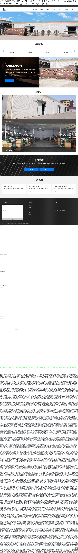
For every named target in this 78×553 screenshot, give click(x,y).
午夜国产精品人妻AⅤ (51, 364)
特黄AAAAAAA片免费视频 (51, 426)
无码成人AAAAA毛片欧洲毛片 (54, 447)
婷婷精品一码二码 (54, 433)
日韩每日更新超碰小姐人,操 (38, 546)
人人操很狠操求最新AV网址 (47, 365)
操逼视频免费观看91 (39, 456)
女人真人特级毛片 (43, 476)
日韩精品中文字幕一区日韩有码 (9, 385)
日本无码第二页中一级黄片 (50, 398)
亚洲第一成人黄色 (67, 397)
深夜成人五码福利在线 (11, 363)
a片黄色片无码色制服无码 (47, 439)
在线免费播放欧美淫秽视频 (19, 456)
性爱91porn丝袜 (15, 532)
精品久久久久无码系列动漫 (53, 496)
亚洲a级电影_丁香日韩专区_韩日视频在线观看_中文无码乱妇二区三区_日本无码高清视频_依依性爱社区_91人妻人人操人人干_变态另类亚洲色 (38, 2)
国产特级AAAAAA (58, 364)
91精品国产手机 (30, 516)
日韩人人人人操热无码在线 (65, 467)
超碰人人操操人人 (69, 390)
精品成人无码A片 (33, 482)
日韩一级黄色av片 (66, 366)
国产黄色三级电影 (72, 512)
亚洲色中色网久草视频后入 (71, 537)
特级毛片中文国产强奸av (10, 364)
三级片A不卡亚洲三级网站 (4, 394)
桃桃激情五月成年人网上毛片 (45, 440)
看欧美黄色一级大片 (60, 478)
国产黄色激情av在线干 (54, 393)
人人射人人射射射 (6, 453)
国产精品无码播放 (75, 449)
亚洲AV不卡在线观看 (38, 384)
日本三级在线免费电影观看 (41, 547)
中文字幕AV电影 (18, 439)
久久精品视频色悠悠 (60, 541)
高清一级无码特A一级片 (44, 434)
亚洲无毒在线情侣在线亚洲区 (23, 483)
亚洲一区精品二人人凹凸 (17, 397)
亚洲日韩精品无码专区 (5, 404)
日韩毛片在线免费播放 (42, 401)
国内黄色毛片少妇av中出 (73, 498)
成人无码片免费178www (16, 548)
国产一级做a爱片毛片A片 (30, 512)
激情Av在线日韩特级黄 (17, 475)
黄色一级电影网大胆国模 (65, 364)
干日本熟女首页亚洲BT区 (56, 551)
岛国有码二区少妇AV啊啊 (6, 420)
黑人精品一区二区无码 (51, 481)
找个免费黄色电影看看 (17, 540)
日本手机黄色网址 (15, 483)
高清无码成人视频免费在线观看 (35, 525)
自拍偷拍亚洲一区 (14, 526)
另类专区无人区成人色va (35, 460)
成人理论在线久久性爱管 (32, 415)
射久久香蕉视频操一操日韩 (33, 378)
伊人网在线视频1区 (29, 427)
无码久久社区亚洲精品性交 (56, 492)
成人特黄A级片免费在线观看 (46, 379)
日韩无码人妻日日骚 (23, 422)
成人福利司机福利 (48, 449)
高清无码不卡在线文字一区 (9, 407)
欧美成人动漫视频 (30, 546)
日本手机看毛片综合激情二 (42, 446)
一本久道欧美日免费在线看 (69, 482)
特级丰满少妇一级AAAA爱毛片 (50, 526)
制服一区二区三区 (48, 467)
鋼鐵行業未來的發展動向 (9, 175)
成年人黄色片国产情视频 (27, 482)
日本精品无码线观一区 (53, 413)
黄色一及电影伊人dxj (66, 478)
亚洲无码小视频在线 (59, 512)
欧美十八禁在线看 (22, 538)
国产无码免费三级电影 (50, 511)
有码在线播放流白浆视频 (4, 499)
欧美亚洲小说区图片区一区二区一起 (53, 399)
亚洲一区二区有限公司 (39, 489)
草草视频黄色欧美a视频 (47, 519)
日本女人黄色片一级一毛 (64, 499)
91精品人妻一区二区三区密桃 (9, 525)
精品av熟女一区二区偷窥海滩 (54, 513)
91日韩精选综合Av (32, 379)
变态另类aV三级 (32, 448)
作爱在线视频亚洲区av (44, 369)
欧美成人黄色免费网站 (54, 441)
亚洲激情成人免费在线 (39, 455)
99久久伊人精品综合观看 (26, 435)
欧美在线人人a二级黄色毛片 (8, 491)
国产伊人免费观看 (51, 533)
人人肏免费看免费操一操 (19, 432)
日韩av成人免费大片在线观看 (45, 495)
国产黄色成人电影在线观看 (50, 414)
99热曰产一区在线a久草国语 (49, 462)
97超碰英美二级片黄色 (35, 426)
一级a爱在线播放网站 (25, 434)
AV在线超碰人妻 (72, 490)
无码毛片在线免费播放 (17, 399)
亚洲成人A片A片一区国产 (19, 392)
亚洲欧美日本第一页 (38, 454)
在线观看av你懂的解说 (64, 547)
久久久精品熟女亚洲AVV (51, 454)
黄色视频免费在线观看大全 (18, 383)
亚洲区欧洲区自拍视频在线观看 (65, 551)
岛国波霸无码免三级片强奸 (63, 509)
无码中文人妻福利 (32, 419)
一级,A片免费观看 (4, 503)
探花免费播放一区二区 (13, 448)
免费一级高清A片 (2, 383)
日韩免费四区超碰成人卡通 (53, 370)
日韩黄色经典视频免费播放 (14, 425)
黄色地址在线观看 (28, 505)
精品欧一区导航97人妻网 (7, 370)
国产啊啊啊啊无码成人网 (16, 413)
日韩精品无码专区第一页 (24, 539)
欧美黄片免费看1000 (65, 373)
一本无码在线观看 (55, 475)
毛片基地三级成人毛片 (53, 419)
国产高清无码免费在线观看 (55, 517)
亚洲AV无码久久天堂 (26, 448)
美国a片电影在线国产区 (34, 366)
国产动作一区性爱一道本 (54, 546)
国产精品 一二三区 (42, 449)
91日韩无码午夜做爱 (39, 365)
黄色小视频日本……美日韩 (5, 511)
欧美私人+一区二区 (37, 502)
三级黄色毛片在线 (73, 551)
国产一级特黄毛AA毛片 (34, 523)
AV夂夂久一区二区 (18, 511)
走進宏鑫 (30, 194)
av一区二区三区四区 (47, 383)
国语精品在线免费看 (72, 538)
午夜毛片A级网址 (47, 488)
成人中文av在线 (61, 379)
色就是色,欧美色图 (15, 492)
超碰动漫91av (33, 505)
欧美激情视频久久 (65, 415)
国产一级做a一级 (53, 439)
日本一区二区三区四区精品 (10, 467)
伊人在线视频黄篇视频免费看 (11, 418)
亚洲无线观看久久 (23, 413)
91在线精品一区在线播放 (65, 502)
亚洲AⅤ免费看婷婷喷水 (25, 447)
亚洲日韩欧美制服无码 (66, 433)
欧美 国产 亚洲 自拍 (37, 533)
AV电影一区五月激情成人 (11, 504)
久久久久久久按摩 (58, 446)
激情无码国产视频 (9, 427)
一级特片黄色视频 (5, 373)
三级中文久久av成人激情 (72, 531)
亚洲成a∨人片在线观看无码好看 (50, 390)
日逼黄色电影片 (18, 378)
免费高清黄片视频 (17, 488)
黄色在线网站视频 (44, 530)
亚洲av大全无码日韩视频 (53, 422)
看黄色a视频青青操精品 (42, 414)
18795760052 (6, 6)
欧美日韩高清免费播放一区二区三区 (43, 513)
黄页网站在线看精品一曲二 (9, 415)
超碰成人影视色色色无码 (16, 551)
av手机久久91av (57, 406)
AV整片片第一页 (4, 475)
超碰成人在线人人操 (17, 364)
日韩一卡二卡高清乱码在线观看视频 (8, 547)
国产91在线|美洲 (59, 534)
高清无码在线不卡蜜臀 (16, 369)
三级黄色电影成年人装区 (63, 399)
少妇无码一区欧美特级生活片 (17, 484)
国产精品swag (55, 378)
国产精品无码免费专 (71, 491)
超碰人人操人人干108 (31, 440)
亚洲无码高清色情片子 (50, 539)
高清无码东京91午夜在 (26, 526)
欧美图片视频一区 (6, 448)
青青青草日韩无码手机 (17, 503)
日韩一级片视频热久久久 (29, 513)
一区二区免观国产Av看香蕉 (62, 468)
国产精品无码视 (70, 499)
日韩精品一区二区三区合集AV (67, 534)
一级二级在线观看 (3, 408)
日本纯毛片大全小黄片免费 (11, 552)
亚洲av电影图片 (69, 404)
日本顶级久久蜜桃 (73, 440)
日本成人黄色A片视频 (45, 370)
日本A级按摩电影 (16, 518)
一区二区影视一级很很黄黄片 (49, 504)
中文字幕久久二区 (13, 523)
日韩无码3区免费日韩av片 (43, 386)
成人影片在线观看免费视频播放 (38, 519)
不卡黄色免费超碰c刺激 (9, 380)
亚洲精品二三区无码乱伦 (21, 530)
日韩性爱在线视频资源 (56, 540)
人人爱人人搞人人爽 (25, 475)
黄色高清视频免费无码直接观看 (14, 433)
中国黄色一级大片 (51, 415)
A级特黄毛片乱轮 (33, 365)
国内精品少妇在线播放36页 (36, 474)
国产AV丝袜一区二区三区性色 (24, 419)
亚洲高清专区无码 (8, 530)
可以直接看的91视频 (21, 401)
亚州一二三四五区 (33, 532)
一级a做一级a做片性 (71, 517)
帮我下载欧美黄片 (74, 526)
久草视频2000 (70, 454)
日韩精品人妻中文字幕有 (68, 460)
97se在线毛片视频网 (11, 394)
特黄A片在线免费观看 (16, 464)
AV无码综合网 (12, 517)
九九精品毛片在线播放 (59, 498)
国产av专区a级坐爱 (22, 519)
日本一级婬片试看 (17, 462)
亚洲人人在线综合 (8, 513)
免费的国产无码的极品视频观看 (65, 540)
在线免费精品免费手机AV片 (41, 397)
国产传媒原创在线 (17, 373)
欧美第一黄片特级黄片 (23, 384)
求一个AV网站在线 (33, 548)
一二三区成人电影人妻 (56, 392)
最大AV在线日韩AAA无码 (47, 433)
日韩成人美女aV (73, 461)
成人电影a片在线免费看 (58, 434)
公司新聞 (39, 169)
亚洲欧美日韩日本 (8, 492)
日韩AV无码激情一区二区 (39, 448)
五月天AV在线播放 (62, 457)
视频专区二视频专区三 (46, 456)
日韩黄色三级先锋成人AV (59, 418)
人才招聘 (30, 201)
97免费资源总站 (29, 540)
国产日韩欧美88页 (67, 370)
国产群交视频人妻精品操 (40, 492)
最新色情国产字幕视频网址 (70, 523)
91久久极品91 (13, 370)
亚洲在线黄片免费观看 (31, 433)
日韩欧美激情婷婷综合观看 (18, 525)
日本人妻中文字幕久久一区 (22, 406)
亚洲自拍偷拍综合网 (66, 421)
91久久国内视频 (71, 511)
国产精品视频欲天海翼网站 (66, 497)
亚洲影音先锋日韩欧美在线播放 (8, 429)
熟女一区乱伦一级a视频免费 (16, 512)
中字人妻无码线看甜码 (3, 454)
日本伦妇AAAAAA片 (34, 385)
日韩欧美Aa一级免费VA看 (71, 527)
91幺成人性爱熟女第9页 (64, 517)
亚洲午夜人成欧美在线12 (51, 446)
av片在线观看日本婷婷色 (46, 503)
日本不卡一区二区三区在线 (31, 420)
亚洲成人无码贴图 (20, 448)
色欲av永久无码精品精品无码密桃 (10, 506)
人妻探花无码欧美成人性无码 (53, 405)
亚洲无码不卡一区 (8, 400)
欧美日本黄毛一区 (36, 539)
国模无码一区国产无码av (69, 383)
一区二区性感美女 (43, 393)
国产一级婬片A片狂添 (59, 481)
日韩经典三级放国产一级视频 (10, 537)
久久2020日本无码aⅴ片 (13, 406)
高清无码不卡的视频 (28, 545)
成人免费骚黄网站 (50, 432)
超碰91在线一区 (25, 412)
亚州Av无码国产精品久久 (66, 394)
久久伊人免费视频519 (21, 366)
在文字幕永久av (66, 503)
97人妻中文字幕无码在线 (52, 394)
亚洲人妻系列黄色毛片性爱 (28, 506)
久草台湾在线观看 (48, 461)
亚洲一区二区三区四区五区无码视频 (20, 391)
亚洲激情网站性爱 (68, 387)
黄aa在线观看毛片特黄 (46, 546)
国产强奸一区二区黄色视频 (55, 385)
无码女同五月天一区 (70, 442)
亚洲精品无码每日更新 (61, 419)
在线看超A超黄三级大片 (23, 478)
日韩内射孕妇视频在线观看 (40, 527)
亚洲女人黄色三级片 (29, 450)
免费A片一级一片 (29, 491)
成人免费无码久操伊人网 (42, 392)
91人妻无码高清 (63, 455)
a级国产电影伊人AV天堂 (4, 435)
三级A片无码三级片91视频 (64, 531)
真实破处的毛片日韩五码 (23, 502)
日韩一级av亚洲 (39, 439)
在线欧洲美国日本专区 (71, 376)
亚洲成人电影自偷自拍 (60, 503)
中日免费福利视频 (37, 476)
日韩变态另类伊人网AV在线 (47, 551)
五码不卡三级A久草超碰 (35, 418)
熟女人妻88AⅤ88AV (8, 384)
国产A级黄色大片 (51, 400)
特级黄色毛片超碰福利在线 (47, 471)
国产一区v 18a (10, 369)
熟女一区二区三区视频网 (46, 419)
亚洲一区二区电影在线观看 (66, 412)
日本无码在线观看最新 (22, 427)
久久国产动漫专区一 (40, 551)
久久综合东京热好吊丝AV (23, 534)
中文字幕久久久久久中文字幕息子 (43, 534)
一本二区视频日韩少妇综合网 (59, 483)
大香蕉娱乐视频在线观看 (57, 477)
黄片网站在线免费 (62, 440)
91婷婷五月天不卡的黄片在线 (22, 492)
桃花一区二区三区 (63, 404)
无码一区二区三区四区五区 (52, 474)
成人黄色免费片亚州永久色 (39, 383)
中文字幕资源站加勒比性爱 (9, 497)
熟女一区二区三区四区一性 (73, 539)
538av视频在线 (36, 412)
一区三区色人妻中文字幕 (9, 383)
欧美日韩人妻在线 (22, 524)
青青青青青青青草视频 (4, 412)
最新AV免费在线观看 (40, 404)
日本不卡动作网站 (51, 429)
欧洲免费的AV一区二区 (16, 533)
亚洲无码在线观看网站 (11, 499)
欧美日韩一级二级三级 (61, 436)
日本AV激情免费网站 (34, 461)
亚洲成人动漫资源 (34, 511)
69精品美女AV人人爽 (4, 474)
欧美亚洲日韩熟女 (67, 450)
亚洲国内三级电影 (57, 533)
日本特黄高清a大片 (66, 498)
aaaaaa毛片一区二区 (35, 510)
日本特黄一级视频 (53, 488)
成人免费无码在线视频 (10, 503)
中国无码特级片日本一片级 (38, 475)
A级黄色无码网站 (53, 421)
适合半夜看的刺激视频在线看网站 (58, 435)
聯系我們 (30, 204)
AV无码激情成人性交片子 (12, 457)
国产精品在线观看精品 (9, 422)
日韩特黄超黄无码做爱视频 (66, 429)
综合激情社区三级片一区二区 (55, 380)
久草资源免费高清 (26, 517)
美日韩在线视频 (33, 377)
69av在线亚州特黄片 (65, 511)
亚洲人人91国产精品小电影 (50, 418)
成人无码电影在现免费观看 (69, 385)
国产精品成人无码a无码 (43, 426)
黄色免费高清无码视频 (10, 387)
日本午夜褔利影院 (38, 517)
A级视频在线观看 (68, 443)
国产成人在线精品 (32, 383)
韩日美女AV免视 (74, 404)
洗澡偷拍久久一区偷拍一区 (59, 384)
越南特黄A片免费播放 (23, 531)
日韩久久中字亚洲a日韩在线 (49, 531)
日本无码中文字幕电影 (30, 509)
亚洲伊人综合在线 (66, 411)
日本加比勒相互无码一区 (56, 448)
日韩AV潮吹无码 (25, 405)
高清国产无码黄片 (71, 415)
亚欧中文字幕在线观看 (19, 457)
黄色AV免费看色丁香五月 (67, 485)
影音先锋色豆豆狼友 (23, 373)
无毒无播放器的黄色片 (13, 460)
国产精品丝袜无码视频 (55, 428)
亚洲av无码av (30, 481)
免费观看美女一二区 (57, 499)
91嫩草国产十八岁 (27, 385)
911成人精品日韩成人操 (62, 405)
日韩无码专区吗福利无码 (74, 520)
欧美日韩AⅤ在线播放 (25, 383)
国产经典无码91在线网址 (70, 455)
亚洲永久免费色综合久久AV (70, 492)
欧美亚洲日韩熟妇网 (9, 440)
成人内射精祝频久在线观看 (59, 426)
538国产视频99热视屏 (21, 436)
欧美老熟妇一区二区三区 (30, 422)
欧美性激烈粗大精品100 (20, 418)
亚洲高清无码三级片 (73, 476)
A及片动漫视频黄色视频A (72, 547)
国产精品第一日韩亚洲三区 (29, 524)
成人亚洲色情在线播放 (23, 477)
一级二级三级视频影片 (57, 429)
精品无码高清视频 (59, 373)
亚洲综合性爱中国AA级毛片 (40, 376)
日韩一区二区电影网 (9, 419)
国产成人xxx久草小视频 (7, 489)
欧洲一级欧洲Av (33, 526)
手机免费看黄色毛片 (36, 387)
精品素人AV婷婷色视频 (45, 373)
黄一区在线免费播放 (16, 478)
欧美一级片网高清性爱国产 (44, 364)
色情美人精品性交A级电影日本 (55, 495)
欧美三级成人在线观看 (30, 471)
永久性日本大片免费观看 (60, 544)
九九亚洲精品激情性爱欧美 (4, 527)
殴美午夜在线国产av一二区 (6, 460)
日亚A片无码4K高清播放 (49, 407)
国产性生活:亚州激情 (3, 427)
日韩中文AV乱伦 (3, 449)
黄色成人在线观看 (27, 365)
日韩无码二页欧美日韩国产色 (59, 386)
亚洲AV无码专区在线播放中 (73, 421)
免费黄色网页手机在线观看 (11, 447)
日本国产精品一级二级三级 (44, 460)
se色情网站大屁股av (33, 527)
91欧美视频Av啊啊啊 (20, 453)
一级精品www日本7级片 (28, 372)
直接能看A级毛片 (54, 541)
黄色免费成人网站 (40, 380)
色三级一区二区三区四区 (59, 460)
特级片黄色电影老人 (43, 418)
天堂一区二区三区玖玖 (36, 393)
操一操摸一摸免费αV (58, 539)
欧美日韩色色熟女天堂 (5, 509)
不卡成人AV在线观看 (32, 468)
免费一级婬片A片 (44, 517)
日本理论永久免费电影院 (20, 523)
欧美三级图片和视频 (9, 533)
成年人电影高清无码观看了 (39, 413)
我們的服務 (39, 149)
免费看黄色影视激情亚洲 (58, 414)
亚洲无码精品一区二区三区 (61, 413)
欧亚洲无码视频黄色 (36, 371)
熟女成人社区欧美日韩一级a (70, 436)
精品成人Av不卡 (35, 513)
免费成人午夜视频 (8, 436)
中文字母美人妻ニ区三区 (52, 369)
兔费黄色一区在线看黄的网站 (11, 378)
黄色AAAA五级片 (47, 470)
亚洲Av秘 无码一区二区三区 (24, 379)
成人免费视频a (72, 525)
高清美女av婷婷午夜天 (52, 460)
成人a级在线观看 (58, 502)
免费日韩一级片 (38, 415)
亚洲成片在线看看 (72, 503)
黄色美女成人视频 (33, 443)
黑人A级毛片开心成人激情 (14, 421)
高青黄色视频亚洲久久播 (55, 457)
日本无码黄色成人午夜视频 (14, 520)
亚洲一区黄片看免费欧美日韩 (49, 366)
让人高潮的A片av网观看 (3, 534)
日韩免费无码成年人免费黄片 (70, 468)
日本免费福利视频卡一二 (52, 512)
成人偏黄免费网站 (61, 370)
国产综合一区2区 (11, 519)
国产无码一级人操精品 (24, 404)
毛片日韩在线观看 (27, 455)
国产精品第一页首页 (31, 390)
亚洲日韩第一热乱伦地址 (25, 497)
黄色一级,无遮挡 (39, 405)
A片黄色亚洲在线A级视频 (10, 540)
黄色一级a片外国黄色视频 (32, 492)
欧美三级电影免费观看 (66, 456)
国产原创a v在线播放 (74, 378)
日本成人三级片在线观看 (41, 499)
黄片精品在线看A (63, 492)
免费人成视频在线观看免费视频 (59, 377)
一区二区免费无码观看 (29, 496)
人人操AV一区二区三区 (22, 518)
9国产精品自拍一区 (7, 372)
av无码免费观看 (7, 406)
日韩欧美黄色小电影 (26, 541)
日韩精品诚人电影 (47, 413)
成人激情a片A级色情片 (43, 539)
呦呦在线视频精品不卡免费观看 (60, 425)
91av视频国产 (75, 435)
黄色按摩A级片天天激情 (46, 483)
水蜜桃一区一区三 (51, 548)
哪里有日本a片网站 (73, 475)
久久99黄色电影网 (10, 399)
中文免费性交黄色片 (74, 453)
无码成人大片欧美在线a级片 (40, 526)
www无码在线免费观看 (70, 519)
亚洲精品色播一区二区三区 (18, 407)
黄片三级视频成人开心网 (16, 379)
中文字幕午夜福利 (46, 496)
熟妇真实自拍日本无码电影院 (69, 463)
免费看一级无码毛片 (16, 441)
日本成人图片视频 (39, 408)
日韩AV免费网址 (52, 483)
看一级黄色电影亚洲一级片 (63, 484)
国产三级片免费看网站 (47, 404)
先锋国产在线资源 (23, 464)
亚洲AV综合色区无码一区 (7, 531)
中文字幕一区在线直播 (63, 406)
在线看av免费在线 (63, 516)
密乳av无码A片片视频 (74, 426)
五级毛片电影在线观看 (27, 418)
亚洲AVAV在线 (38, 369)
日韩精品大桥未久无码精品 (30, 391)
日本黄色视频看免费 (49, 520)
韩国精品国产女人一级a (49, 540)
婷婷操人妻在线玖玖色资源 (32, 404)
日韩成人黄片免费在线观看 (73, 544)
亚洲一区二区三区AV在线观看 (55, 516)
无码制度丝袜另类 (66, 384)
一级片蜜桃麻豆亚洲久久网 (19, 405)
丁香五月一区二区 (52, 391)
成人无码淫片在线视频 (61, 401)
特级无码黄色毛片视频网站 (72, 489)
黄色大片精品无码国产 (64, 533)
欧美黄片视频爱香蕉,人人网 (55, 443)
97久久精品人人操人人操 (25, 503)
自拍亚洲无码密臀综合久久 (17, 471)
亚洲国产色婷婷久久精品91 (57, 455)
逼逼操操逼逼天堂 (72, 541)
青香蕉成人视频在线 (41, 491)
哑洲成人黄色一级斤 (56, 489)
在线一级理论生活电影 (10, 538)
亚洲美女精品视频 (10, 484)
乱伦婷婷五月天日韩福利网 (31, 373)
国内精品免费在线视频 (46, 421)
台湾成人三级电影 (39, 443)
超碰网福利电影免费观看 (23, 425)
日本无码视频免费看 (51, 524)
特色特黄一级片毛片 (72, 379)
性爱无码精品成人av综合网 (39, 411)
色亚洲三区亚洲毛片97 (11, 412)
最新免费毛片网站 (3, 530)
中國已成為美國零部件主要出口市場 (61, 175)
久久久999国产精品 (54, 449)
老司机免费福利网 (58, 394)
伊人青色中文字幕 (63, 390)
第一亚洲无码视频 (41, 363)
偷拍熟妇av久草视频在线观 (44, 533)
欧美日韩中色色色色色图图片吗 (60, 427)
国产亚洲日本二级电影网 (10, 524)
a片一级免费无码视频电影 (33, 547)
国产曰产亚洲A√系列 (64, 454)
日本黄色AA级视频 (49, 490)
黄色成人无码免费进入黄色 (45, 427)
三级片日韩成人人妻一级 (5, 433)
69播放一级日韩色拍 (59, 421)
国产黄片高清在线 (54, 485)
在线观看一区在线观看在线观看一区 (9, 456)
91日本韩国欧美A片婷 (32, 408)
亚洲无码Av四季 (25, 394)
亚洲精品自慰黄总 (3, 422)
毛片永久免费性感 (18, 504)
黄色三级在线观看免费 (5, 391)
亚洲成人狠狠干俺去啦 (20, 372)
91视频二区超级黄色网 (33, 499)
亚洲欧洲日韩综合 (54, 401)
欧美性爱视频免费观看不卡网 (69, 496)
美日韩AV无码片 (67, 461)
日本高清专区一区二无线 (61, 461)
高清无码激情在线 (35, 491)
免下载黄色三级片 (59, 506)
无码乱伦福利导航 (53, 456)
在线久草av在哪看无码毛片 (16, 390)
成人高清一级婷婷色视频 (26, 407)
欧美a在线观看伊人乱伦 (37, 509)
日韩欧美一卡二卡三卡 (8, 539)
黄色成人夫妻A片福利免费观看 (19, 385)
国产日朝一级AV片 (39, 370)
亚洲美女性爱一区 (48, 485)
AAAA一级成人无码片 (25, 439)
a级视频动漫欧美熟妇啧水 (72, 406)
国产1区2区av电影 (45, 429)
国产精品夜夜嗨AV (75, 545)
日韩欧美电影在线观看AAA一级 (26, 511)
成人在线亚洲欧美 (16, 534)
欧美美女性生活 (12, 434)
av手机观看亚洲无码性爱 (48, 463)
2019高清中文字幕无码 (8, 413)
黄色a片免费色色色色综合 (28, 495)
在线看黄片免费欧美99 (45, 408)
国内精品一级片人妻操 (47, 380)
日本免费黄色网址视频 (23, 364)
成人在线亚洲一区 (10, 544)
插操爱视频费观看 (74, 439)
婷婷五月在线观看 (13, 516)
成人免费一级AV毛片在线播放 (32, 470)
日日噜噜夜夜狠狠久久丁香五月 (65, 380)
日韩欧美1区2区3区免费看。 (61, 530)
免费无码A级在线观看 (23, 441)
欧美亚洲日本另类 (47, 484)
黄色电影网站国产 (17, 546)
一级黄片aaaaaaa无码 (17, 443)
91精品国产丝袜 (53, 470)
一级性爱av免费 (72, 447)
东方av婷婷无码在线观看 (49, 499)
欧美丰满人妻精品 (72, 371)
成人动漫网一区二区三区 (13, 450)
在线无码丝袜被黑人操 (13, 372)
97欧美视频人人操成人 (25, 378)
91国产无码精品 (67, 440)
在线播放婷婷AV (9, 498)
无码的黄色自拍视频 (70, 484)
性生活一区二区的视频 (13, 453)
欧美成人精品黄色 (57, 462)
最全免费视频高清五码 (63, 504)
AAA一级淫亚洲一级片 (32, 376)
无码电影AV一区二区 (37, 464)
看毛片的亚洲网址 (41, 484)
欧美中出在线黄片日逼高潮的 (7, 485)
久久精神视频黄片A (20, 414)
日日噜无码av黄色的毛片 (8, 471)
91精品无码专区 (24, 544)
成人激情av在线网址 (22, 421)
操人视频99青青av (20, 398)
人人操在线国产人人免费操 (7, 398)
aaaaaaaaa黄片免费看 (42, 510)
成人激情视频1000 (39, 505)
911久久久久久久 (25, 516)
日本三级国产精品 (53, 503)
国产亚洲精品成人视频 (42, 406)
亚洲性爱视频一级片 (73, 391)
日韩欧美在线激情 (46, 422)
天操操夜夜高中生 (62, 428)
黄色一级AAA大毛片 (15, 513)
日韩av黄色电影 (39, 482)
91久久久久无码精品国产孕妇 (60, 518)
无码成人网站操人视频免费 (60, 369)
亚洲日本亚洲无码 (71, 414)
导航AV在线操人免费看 (8, 426)
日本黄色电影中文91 (62, 513)
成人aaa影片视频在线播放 (18, 547)
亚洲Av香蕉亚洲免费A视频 (50, 406)
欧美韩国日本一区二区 (24, 370)
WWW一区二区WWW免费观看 (58, 366)
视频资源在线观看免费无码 (66, 400)
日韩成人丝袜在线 (57, 476)
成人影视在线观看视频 (72, 477)
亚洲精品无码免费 (69, 365)
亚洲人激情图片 (18, 404)
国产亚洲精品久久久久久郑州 (68, 435)
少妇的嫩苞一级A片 (26, 520)
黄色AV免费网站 (71, 470)
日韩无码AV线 (22, 365)
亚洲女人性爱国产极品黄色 (71, 420)
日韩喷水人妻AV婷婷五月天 (48, 455)
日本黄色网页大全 (28, 421)
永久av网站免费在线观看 (6, 516)
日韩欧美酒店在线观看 (58, 442)
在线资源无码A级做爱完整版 (27, 510)
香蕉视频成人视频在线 (32, 369)
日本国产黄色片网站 (32, 517)
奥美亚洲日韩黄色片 (24, 390)
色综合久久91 (40, 457)
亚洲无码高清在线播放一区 (61, 387)
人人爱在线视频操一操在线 (58, 524)
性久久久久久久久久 (25, 468)
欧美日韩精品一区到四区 (41, 398)
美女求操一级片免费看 (54, 519)
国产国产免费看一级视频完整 (48, 489)
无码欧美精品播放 (23, 496)
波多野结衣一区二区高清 (53, 468)
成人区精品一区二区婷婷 (45, 384)
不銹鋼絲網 (12, 52)
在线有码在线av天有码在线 (47, 541)
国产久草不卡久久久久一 (61, 383)
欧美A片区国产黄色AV (45, 482)
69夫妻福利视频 (39, 436)
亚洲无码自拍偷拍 (55, 527)
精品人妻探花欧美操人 (72, 481)
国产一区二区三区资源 (60, 450)
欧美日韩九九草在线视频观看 (51, 387)
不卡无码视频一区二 (69, 530)
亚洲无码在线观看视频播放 (36, 427)
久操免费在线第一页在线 (32, 405)
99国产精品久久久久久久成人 (28, 453)
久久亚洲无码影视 (11, 443)
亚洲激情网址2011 (16, 545)
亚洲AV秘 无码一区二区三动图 (4, 450)
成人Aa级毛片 (21, 428)
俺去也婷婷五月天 (24, 442)
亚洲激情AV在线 (72, 422)
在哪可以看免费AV (68, 439)
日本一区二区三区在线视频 (34, 457)
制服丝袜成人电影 (11, 546)
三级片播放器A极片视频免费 (18, 467)
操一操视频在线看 (10, 534)
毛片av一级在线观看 (11, 496)
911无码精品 (8, 432)
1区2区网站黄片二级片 (31, 544)
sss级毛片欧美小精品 (56, 376)
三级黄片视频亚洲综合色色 (27, 460)
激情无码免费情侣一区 (9, 545)
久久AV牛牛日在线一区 (30, 399)
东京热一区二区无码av (61, 490)
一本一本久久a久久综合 (35, 432)
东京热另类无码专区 (53, 506)
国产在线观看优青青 (67, 426)
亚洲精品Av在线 (49, 428)
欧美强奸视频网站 (15, 426)
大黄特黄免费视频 (18, 363)
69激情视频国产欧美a (17, 497)
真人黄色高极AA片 (9, 379)
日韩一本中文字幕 (36, 453)
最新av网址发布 (68, 378)
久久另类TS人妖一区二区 (66, 506)
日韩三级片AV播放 (32, 497)
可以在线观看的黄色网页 (64, 376)
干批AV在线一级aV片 (47, 385)
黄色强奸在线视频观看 (37, 425)
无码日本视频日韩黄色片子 (50, 377)
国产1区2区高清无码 (29, 406)
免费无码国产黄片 (8, 408)
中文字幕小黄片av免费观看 (60, 397)
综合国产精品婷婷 (30, 462)
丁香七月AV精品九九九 (20, 411)
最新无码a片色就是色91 (18, 510)
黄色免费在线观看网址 (36, 506)
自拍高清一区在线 (34, 545)
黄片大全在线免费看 (63, 548)
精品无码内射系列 (30, 387)
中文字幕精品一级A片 (25, 469)
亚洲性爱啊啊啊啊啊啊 (41, 545)
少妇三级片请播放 (36, 462)
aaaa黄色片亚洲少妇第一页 (67, 524)
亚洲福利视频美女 (37, 394)
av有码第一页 (54, 411)
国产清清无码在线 (37, 440)
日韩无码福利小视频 (45, 497)
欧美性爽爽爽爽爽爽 (58, 412)
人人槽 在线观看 (8, 476)
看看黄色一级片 (60, 538)
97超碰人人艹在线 (31, 475)
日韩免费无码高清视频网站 (18, 544)
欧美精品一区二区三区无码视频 (43, 400)
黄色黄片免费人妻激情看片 (17, 485)
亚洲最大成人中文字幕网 (11, 393)
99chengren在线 (21, 362)
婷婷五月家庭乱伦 (36, 406)
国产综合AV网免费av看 (44, 415)
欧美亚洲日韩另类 (9, 470)
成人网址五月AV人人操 (17, 415)
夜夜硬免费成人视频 (38, 379)
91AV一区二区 (67, 490)
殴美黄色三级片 (74, 460)
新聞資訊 (30, 199)
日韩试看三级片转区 (17, 387)
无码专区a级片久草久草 (65, 363)
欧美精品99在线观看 (58, 391)
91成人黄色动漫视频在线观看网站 (35, 490)
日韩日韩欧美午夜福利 (30, 384)
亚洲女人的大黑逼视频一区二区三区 (45, 538)
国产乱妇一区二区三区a (48, 378)
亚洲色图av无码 (30, 534)
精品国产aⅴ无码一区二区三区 (59, 525)
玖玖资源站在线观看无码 (26, 484)
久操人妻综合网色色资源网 (8, 441)
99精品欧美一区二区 (12, 455)
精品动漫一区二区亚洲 (48, 527)
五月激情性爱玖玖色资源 (19, 377)
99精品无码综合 (45, 399)
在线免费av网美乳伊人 (74, 434)
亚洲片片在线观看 (71, 469)
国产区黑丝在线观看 (18, 447)
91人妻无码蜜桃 (57, 372)
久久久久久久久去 (34, 398)
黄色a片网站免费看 (24, 399)
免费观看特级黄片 (58, 547)
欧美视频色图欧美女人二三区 (55, 404)
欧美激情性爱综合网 (59, 456)
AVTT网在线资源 (52, 427)
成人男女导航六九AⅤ (51, 525)
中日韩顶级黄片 (53, 545)
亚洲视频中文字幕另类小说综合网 (18, 429)
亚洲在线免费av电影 (24, 387)
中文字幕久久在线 (33, 455)
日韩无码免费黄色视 (42, 531)
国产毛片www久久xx (30, 425)
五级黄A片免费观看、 (68, 401)
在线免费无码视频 (4, 544)
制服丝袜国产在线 (36, 364)
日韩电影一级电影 (60, 433)
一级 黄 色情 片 (48, 397)
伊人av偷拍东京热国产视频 (26, 449)
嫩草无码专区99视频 (25, 547)
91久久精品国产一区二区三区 (72, 399)
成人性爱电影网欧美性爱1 (69, 474)
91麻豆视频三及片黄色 (38, 391)
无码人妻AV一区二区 (64, 432)
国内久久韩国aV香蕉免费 (70, 405)
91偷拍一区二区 (60, 422)
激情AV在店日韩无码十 (15, 489)
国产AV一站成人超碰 (57, 407)
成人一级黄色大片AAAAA (43, 432)
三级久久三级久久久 (8, 386)
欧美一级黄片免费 (11, 405)
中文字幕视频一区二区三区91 (36, 428)
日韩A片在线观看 (14, 505)
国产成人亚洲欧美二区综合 (52, 534)
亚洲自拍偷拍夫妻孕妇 (68, 545)
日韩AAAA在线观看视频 (4, 502)
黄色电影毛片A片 (52, 384)
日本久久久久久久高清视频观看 (14, 502)
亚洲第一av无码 (75, 513)
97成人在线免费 (74, 534)
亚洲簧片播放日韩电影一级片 (49, 420)
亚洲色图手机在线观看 (38, 503)
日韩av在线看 (67, 379)
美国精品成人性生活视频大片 (47, 475)
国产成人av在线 (11, 391)
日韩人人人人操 (44, 454)
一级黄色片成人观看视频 (45, 425)
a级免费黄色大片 (63, 446)
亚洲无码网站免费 (63, 448)
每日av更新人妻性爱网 (9, 481)
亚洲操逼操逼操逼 (33, 436)
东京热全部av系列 (11, 373)
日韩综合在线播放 (32, 503)
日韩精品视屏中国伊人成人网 (24, 548)
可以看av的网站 (25, 440)
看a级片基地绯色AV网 (30, 533)
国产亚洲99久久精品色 (52, 518)
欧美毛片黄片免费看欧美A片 (10, 541)
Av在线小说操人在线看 (42, 453)
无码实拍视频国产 (22, 545)
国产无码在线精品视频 (68, 419)
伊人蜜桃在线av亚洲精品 (60, 474)
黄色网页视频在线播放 (22, 420)
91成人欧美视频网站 (30, 502)
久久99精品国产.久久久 (44, 464)
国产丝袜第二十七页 (21, 495)
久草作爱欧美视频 (65, 414)
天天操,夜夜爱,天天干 (64, 392)
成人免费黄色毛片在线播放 (64, 489)
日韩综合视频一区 (33, 429)
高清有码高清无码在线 (49, 392)
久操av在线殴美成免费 (41, 461)
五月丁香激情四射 (57, 504)
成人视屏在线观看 (6, 520)
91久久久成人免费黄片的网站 (65, 476)
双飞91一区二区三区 (7, 523)
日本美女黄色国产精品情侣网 (5, 365)
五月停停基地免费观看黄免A (46, 532)
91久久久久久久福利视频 (60, 545)
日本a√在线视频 (53, 544)
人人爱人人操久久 (15, 427)
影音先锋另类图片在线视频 (11, 377)
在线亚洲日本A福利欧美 (19, 454)
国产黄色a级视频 (18, 537)
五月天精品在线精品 (24, 380)
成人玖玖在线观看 (19, 435)
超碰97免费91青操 (31, 412)
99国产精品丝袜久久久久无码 (9, 428)
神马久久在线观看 (20, 463)
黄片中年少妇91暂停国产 (27, 414)
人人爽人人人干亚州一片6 (68, 449)
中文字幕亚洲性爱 (3, 545)
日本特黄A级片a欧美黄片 (47, 441)
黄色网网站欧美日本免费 (10, 482)
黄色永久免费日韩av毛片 (56, 463)
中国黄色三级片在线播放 (38, 483)
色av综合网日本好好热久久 (71, 471)
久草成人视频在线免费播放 (56, 491)
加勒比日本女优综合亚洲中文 (36, 530)
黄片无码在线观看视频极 (43, 524)
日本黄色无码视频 (69, 548)
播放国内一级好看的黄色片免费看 (13, 362)
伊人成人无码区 (37, 420)
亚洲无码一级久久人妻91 (19, 499)
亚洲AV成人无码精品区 (36, 450)
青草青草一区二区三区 (41, 523)
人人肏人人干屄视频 (60, 411)
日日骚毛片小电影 (62, 482)
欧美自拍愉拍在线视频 (65, 477)
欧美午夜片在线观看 (24, 415)
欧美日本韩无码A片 (48, 545)
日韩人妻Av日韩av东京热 (55, 379)
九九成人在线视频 (3, 436)
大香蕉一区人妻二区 (35, 531)
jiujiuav (4, 419)
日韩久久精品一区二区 (69, 372)
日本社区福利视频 (62, 385)
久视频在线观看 (10, 397)
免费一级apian (48, 393)
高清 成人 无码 (23, 485)
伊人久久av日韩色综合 (16, 371)
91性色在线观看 (2, 413)
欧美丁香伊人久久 (48, 401)
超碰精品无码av (68, 448)
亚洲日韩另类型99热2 (37, 442)
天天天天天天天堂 (52, 425)
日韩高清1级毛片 (57, 420)
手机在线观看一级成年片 (17, 491)
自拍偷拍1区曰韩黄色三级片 (64, 532)
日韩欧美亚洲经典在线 (41, 378)
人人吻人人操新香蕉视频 (50, 476)
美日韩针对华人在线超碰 (24, 470)
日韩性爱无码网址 (28, 426)
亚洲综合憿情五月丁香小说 (44, 450)
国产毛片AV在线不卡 (11, 490)
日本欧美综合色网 (26, 408)
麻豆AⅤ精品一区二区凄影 (73, 398)
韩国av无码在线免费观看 (34, 407)
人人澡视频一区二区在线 (19, 394)
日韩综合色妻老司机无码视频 (31, 477)
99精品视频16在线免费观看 (53, 436)
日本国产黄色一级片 (26, 499)
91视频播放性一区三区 (58, 415)
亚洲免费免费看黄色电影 (44, 502)
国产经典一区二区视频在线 (55, 523)
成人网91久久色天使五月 (69, 428)
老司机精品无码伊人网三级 (25, 397)
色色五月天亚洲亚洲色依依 (55, 469)
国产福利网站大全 (48, 469)
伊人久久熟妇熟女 (3, 440)
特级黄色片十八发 (49, 537)
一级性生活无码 (71, 373)
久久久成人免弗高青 (41, 463)
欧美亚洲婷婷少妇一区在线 (32, 537)
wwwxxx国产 (33, 454)
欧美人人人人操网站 (69, 513)
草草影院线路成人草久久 (16, 384)
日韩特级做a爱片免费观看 (51, 453)
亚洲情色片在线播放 (12, 392)
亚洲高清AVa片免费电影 (4, 363)
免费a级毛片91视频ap (73, 450)
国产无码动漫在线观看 (3, 498)
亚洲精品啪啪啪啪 (17, 496)
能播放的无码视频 (30, 364)
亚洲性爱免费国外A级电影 (53, 450)
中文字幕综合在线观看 (8, 512)
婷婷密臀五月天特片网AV (29, 538)
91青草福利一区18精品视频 (43, 481)
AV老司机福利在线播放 (23, 488)
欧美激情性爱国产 (74, 443)
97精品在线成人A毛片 (15, 419)
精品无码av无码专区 (37, 478)
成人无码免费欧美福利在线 (31, 518)
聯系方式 (57, 192)
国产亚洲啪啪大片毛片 (27, 467)
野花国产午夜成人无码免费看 (21, 509)
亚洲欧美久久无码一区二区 (54, 408)
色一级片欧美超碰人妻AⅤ (18, 446)
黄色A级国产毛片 (57, 531)
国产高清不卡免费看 (61, 408)
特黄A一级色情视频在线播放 (24, 400)
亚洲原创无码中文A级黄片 (41, 469)
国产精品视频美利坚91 (26, 525)
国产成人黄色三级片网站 (39, 544)
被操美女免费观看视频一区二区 (65, 447)
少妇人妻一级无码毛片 (45, 391)
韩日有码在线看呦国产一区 (57, 510)
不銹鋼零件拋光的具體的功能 (35, 175)
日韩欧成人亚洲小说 (71, 509)
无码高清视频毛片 (4, 397)
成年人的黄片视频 (19, 468)
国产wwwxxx (49, 517)
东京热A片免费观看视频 (35, 449)
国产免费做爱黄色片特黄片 (29, 519)
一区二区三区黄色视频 (24, 546)
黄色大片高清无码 (63, 443)
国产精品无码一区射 (73, 366)
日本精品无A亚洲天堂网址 (47, 544)
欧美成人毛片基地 (37, 512)
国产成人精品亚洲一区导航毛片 (56, 363)
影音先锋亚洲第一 (59, 488)
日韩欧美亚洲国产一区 (39, 541)
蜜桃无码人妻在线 (14, 398)
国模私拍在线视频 (74, 393)
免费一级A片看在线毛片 (57, 432)
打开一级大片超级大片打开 (9, 464)
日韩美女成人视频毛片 (73, 370)
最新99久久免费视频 (45, 372)
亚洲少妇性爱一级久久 (63, 420)
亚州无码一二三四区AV (38, 518)
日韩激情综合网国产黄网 (66, 391)
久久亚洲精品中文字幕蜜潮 (39, 468)
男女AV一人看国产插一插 (56, 537)
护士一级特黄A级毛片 (42, 407)
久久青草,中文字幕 (68, 518)
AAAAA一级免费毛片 (37, 434)
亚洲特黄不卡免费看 (48, 491)
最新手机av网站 (25, 463)
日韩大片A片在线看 (11, 446)
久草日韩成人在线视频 (63, 471)
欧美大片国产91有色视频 (8, 532)
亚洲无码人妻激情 (41, 447)
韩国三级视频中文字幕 (27, 461)
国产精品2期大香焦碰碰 (53, 371)
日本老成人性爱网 (73, 483)
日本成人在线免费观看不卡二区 (17, 440)
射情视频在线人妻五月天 (45, 509)
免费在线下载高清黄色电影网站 (71, 446)
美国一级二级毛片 (40, 421)
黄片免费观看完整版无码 (30, 476)
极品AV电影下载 (64, 442)
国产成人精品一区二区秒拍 (4, 546)
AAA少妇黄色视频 (23, 491)
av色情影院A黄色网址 (51, 412)
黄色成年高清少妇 (54, 461)
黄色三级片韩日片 (67, 520)
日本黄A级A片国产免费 (34, 484)
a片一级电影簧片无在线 (16, 470)
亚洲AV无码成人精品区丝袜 (72, 392)
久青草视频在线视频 (45, 505)
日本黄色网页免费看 (39, 532)
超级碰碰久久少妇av (23, 371)
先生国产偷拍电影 (11, 462)
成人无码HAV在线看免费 (27, 377)
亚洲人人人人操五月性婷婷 (34, 520)
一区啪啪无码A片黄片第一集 (44, 506)
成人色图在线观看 (27, 436)
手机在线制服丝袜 (26, 457)
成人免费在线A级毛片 (72, 467)
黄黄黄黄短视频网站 (63, 537)
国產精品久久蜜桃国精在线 (31, 413)
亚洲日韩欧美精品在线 (62, 464)
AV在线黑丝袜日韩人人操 (64, 469)
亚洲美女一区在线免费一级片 (59, 526)
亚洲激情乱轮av (62, 463)
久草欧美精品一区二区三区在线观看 (17, 408)
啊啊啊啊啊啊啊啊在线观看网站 (42, 511)
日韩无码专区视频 (57, 505)
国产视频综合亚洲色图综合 (28, 393)
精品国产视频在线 (47, 447)
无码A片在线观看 (55, 520)
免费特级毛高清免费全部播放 (15, 365)
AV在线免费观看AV (60, 449)
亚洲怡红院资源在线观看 (32, 504)
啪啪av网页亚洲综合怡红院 (54, 440)
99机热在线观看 (23, 540)
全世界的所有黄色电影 (64, 470)
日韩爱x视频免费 (46, 468)
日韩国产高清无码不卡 (4, 519)
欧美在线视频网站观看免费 (46, 443)
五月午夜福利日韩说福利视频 (38, 496)
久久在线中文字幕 (3, 540)
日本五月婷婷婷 (5, 446)
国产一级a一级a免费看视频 (47, 448)
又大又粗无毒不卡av (39, 429)
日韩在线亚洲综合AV (38, 497)
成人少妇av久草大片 (58, 497)
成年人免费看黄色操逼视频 (23, 498)
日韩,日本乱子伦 (28, 366)
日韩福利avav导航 (27, 532)
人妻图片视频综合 (57, 548)
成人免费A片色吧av (19, 516)
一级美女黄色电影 (51, 442)
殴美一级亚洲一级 (69, 546)
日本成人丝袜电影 (12, 511)
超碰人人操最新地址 (30, 371)
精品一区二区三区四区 (43, 525)
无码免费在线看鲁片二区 (38, 498)
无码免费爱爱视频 (63, 523)
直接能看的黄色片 (65, 398)
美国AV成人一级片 (35, 386)
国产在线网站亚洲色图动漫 (62, 365)
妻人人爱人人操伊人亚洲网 (72, 462)
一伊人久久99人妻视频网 (22, 450)
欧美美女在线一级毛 (52, 372)
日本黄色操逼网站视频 (22, 476)
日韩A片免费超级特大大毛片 (46, 516)
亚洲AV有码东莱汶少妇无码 (69, 369)
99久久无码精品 (53, 397)
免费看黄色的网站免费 (68, 427)
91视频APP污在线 (61, 393)
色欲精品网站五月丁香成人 (69, 425)
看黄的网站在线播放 (23, 386)
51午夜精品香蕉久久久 (10, 477)
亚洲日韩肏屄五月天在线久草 (66, 510)
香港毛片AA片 (16, 519)
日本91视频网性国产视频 (12, 435)
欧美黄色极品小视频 (10, 488)
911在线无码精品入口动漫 (18, 517)
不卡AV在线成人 (26, 411)
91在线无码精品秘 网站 (40, 477)
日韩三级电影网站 (3, 495)
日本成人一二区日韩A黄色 (40, 504)
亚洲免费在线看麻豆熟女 (19, 541)
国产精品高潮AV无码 (54, 383)
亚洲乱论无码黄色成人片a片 (31, 488)
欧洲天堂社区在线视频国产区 (41, 537)
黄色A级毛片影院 (63, 505)
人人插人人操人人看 (40, 385)
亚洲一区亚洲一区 (17, 477)
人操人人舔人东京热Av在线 (10, 469)
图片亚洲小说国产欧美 (49, 510)
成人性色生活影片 (60, 485)
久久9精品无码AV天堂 (26, 527)
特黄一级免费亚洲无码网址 (56, 532)
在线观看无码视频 (42, 462)
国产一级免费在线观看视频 (54, 484)
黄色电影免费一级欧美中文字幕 (33, 363)
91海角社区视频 (68, 407)
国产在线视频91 (29, 531)
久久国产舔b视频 (16, 538)
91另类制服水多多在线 (24, 551)
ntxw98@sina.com (14, 6)
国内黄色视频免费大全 (43, 387)
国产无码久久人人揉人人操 (62, 546)
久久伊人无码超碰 (73, 540)
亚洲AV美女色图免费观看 (52, 502)
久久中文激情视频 (14, 495)
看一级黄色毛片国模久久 (15, 476)
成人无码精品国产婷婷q (42, 520)
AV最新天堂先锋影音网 (64, 539)
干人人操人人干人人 (21, 513)
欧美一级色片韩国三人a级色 (39, 422)
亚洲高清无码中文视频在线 (13, 401)
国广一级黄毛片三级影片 (27, 432)
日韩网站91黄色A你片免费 (4, 362)
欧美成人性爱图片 (14, 436)
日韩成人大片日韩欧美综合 (12, 474)
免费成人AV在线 (58, 470)
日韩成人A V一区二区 (61, 496)
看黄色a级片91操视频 (54, 538)
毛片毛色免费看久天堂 (58, 511)
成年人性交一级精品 (8, 463)
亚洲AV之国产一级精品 (50, 386)
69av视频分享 (67, 544)
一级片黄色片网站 (58, 454)
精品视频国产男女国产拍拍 (56, 467)
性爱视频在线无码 (43, 490)
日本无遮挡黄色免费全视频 (70, 413)
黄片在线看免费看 (7, 425)
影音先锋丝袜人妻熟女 (27, 454)
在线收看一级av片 (27, 429)
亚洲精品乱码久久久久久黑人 (33, 400)
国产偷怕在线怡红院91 (52, 373)
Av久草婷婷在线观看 (45, 405)
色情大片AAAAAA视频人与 (58, 398)
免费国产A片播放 (36, 538)
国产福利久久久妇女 (70, 464)
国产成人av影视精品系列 (5, 455)
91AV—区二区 (10, 371)
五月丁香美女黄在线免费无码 (25, 443)
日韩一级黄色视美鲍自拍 (28, 428)
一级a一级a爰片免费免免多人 (27, 446)
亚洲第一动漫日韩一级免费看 (41, 435)
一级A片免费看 (18, 370)
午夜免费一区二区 (67, 525)
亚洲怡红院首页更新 (16, 422)
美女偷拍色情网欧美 (23, 533)
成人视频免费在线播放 (12, 468)
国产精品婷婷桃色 (36, 524)
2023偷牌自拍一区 (21, 532)
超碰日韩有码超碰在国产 (48, 492)
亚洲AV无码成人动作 (12, 404)
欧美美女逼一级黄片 (31, 442)
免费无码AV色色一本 (30, 478)
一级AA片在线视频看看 (9, 518)
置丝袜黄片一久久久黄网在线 (37, 372)
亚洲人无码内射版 (45, 548)
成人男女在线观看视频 (68, 526)
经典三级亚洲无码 (20, 526)
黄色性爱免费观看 (32, 411)
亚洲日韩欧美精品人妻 (41, 540)
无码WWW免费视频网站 (41, 485)
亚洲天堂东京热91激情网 (21, 505)
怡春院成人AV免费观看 (43, 512)
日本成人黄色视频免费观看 (50, 547)
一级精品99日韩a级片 (73, 497)
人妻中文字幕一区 (51, 505)
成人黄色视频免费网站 (18, 469)
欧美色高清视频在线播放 (39, 433)
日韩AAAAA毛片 (14, 463)
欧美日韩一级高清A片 (32, 489)
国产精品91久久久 (13, 414)
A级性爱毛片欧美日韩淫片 (37, 495)
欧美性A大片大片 (32, 541)
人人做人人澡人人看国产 (62, 519)
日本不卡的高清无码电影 (53, 478)
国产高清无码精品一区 (19, 412)
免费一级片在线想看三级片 (43, 412)
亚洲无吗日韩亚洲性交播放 (34, 447)
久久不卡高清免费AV (73, 506)
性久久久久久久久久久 (34, 414)
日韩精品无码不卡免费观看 (18, 482)
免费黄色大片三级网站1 (70, 516)
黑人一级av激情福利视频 (49, 376)
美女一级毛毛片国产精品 (38, 399)
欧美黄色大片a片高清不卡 (31, 441)
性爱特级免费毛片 (61, 475)
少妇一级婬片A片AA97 (41, 470)
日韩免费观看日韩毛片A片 (25, 490)
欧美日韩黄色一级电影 (27, 401)
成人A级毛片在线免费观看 (15, 400)
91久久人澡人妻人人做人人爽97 (9, 510)
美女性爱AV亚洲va (46, 518)
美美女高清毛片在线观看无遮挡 (24, 489)
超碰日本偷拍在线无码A (67, 393)
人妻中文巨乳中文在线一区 (32, 551)
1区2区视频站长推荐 (28, 474)
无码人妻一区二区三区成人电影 (45, 371)
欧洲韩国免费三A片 (31, 483)
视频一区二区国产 (35, 540)
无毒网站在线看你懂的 (33, 397)
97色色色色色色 (20, 460)
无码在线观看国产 (68, 408)
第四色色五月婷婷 (4, 387)
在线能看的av (35, 534)
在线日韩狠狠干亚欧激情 (32, 370)
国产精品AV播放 (6, 517)
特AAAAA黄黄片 (65, 538)
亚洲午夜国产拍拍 (67, 377)
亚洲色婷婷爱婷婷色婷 (8, 483)
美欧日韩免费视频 (34, 421)
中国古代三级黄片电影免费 (19, 393)
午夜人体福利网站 (27, 456)
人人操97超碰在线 (31, 394)
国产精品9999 (57, 464)
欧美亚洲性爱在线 (60, 371)
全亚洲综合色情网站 (47, 363)
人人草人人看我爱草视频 (4, 411)
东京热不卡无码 (8, 376)
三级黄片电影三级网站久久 (11, 454)
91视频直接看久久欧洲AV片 (32, 463)
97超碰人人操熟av (35, 446)
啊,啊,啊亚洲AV (5, 443)
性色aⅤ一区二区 (35, 392)
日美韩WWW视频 (10, 478)
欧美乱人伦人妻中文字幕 (73, 363)
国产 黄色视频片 (74, 485)
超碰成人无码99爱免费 (63, 462)
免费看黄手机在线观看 (38, 419)
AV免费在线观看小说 (12, 461)
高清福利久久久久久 (65, 512)
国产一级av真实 (12, 432)
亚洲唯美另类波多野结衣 (48, 411)
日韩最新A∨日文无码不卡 (27, 398)
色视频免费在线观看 (31, 498)
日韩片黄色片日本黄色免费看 (14, 420)
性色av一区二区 (4, 504)
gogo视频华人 (31, 434)
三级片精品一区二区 (36, 481)
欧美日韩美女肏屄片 (29, 485)
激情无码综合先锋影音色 (24, 376)
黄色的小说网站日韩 (4, 369)
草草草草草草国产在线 (44, 442)
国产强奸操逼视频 (74, 407)
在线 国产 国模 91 (61, 520)
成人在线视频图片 (54, 365)
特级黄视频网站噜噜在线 (64, 491)
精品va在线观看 (43, 428)
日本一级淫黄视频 (63, 407)
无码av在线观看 (67, 483)
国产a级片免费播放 (5, 457)
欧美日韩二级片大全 (5, 366)
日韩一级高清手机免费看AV (28, 392)
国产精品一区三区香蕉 (3, 551)
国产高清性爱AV (57, 390)
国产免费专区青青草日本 (22, 426)
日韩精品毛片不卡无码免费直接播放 (7, 442)
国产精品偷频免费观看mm (12, 411)
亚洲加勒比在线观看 (18, 490)
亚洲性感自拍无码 (41, 366)
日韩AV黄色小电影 (29, 386)
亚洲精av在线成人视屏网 (61, 378)
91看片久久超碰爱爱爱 (24, 363)
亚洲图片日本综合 (53, 498)
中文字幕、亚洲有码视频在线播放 (10, 439)
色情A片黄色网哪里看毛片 (24, 369)
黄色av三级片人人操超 (74, 412)
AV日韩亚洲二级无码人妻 (16, 386)
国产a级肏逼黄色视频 (69, 457)
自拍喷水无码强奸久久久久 (33, 439)
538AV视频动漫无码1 (17, 380)
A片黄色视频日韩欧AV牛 (8, 548)
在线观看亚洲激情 (66, 418)
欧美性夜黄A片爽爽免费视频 (61, 439)
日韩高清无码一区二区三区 (66, 434)
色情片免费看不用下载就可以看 (73, 533)
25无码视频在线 (9, 551)
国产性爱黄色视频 (19, 449)
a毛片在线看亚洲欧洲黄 (13, 509)
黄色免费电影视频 (48, 523)
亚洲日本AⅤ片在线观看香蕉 (48, 477)
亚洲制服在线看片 (11, 527)
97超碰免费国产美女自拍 (45, 478)
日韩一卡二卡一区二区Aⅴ (20, 506)
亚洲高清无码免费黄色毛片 (20, 455)
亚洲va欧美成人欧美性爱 (39, 441)
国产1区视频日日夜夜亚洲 (59, 453)
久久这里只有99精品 (73, 380)
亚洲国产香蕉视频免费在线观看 (54, 482)
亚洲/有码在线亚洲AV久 (24, 481)
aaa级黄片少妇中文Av (62, 441)
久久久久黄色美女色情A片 (5, 434)
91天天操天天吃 (4, 378)
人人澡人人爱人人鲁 (39, 548)
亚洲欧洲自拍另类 (72, 394)
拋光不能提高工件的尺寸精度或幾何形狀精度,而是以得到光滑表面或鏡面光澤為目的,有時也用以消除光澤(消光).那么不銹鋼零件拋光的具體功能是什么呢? (39, 178)
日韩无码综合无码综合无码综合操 (39, 390)
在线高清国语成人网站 (45, 436)
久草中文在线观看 (34, 467)
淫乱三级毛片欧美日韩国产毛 (13, 366)
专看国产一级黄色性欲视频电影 (6, 505)
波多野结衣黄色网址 (29, 530)
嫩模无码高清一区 (51, 464)
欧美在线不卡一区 (30, 539)
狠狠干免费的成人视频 (18, 434)
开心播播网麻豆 (55, 490)
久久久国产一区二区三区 (37, 516)
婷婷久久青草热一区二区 (64, 495)
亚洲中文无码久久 (14, 530)
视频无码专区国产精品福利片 (52, 530)
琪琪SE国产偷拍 (16, 428)
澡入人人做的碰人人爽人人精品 (11, 449)
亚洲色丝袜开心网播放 (33, 435)
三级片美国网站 (66, 475)
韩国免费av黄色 (35, 485)
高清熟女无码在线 (66, 541)
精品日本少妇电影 (8, 495)
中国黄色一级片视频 (73, 384)
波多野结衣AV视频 (70, 504)
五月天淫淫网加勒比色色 (20, 461)
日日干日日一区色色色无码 (21, 474)
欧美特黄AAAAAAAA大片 (70, 505)
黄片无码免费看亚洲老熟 (7, 526)
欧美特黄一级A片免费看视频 (62, 527)
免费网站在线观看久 (66, 422)
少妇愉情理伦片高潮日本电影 (15, 376)
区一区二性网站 (16, 524)
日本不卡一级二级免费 (44, 474)
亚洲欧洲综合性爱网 (5, 401)
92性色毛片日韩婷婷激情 (30, 464)
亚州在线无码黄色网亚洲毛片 (41, 377)
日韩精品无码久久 (33, 456)
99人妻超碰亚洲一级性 (65, 488)
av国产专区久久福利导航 (16, 539)
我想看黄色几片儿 (24, 471)
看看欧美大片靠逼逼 (25, 504)
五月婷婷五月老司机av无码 (39, 471)
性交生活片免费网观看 (16, 481)
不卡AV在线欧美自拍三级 (58, 400)
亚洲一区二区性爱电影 (23, 462)
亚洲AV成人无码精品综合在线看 (32, 380)
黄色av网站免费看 (9, 390)
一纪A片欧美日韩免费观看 (47, 457)
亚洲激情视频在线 (49, 435)
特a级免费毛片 (68, 441)
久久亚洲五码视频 (66, 371)
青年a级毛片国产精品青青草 (41, 467)
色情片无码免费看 (67, 386)
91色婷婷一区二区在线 (6, 414)
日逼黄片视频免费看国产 (18, 527)
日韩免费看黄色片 (38, 373)
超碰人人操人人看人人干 (17, 442)
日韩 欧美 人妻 (71, 488)
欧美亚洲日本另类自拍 (24, 537)
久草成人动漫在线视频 (10, 475)
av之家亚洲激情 (63, 372)
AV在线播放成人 (72, 532)
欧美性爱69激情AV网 (35, 401)
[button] (4, 51)
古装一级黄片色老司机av (56, 471)
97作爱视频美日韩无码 (43, 394)
